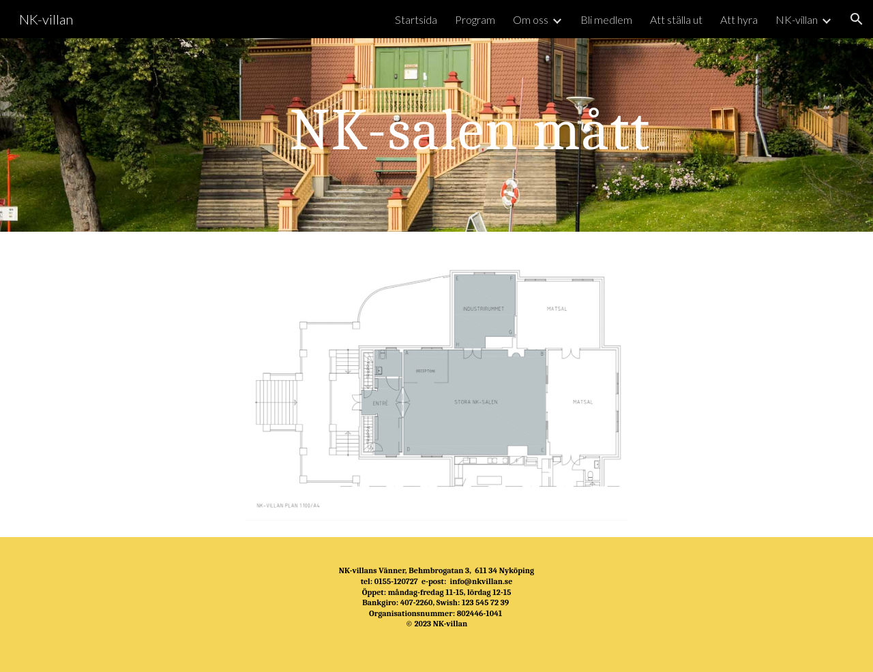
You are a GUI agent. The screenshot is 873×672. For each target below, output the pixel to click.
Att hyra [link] (739, 19)
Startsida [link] (416, 19)
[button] (856, 19)
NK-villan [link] (796, 19)
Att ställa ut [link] (676, 19)
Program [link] (475, 19)
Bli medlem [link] (606, 19)
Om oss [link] (530, 19)
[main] (470, 135)
